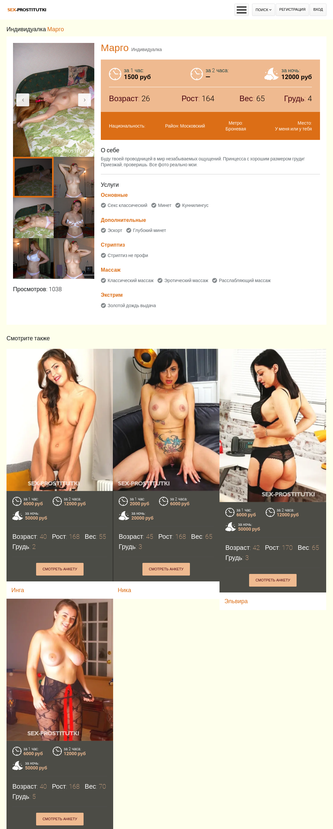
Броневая (236, 128)
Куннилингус (195, 205)
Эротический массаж (186, 280)
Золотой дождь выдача (132, 305)
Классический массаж (130, 280)
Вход (318, 9)
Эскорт (115, 230)
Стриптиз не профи (128, 255)
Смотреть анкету (60, 569)
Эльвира (236, 601)
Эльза (19, 819)
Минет (164, 205)
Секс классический (127, 205)
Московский (192, 126)
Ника (124, 590)
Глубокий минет (149, 230)
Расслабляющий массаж (245, 280)
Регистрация (292, 9)
